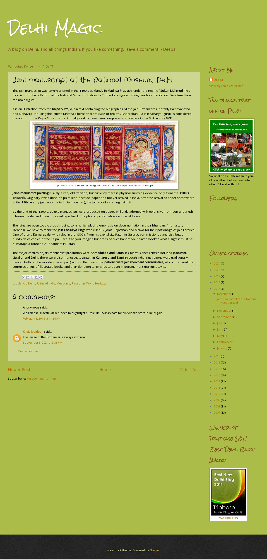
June (220, 329)
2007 (217, 412)
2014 (217, 369)
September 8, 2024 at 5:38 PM (42, 342)
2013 (217, 375)
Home (105, 369)
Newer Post (19, 369)
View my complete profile (226, 86)
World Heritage (96, 283)
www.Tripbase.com (228, 518)
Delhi (31, 283)
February (223, 342)
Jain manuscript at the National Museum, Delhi (236, 300)
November (224, 310)
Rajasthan (78, 283)
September (225, 317)
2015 (217, 362)
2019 (217, 276)
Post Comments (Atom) (41, 378)
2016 (217, 356)
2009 (217, 400)
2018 (217, 282)
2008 (217, 406)
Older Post (189, 369)
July (219, 323)
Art (25, 283)
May (220, 336)
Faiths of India (45, 283)
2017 (217, 289)
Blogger (154, 550)
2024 (217, 263)
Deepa (218, 80)
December (224, 294)
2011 (217, 388)
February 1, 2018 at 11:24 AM (41, 318)
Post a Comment (29, 351)
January (222, 348)
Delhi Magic (55, 28)
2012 (217, 381)
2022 (217, 270)
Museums (63, 283)
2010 (217, 394)
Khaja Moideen (33, 332)
